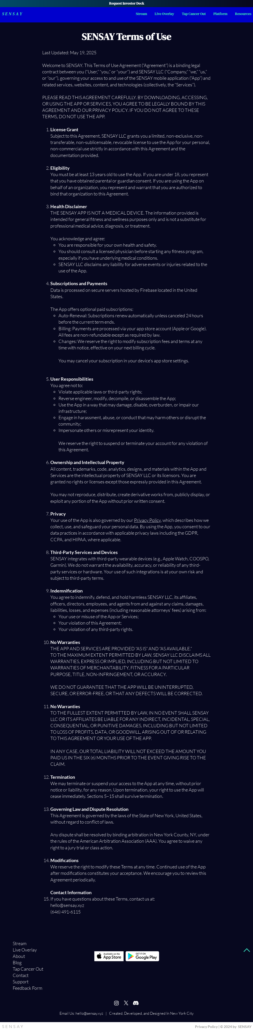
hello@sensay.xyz (89, 1013)
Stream (19, 943)
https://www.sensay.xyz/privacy (112, 536)
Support (20, 981)
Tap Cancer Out (23, 969)
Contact (20, 975)
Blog (17, 962)
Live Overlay (23, 950)
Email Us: (67, 1013)
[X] (126, 1003)
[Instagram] (116, 1003)
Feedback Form (23, 988)
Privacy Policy (147, 520)
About (19, 956)
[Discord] (136, 1003)
